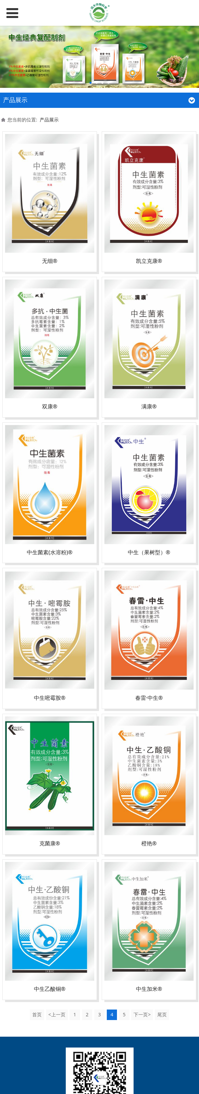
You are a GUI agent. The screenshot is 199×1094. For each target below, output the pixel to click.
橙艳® (149, 843)
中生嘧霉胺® (49, 698)
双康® (49, 406)
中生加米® (149, 989)
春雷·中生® (149, 698)
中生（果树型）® (149, 552)
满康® (149, 406)
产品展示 (49, 119)
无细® (49, 261)
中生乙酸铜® (49, 989)
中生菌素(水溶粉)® (50, 552)
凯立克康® (149, 261)
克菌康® (49, 843)
